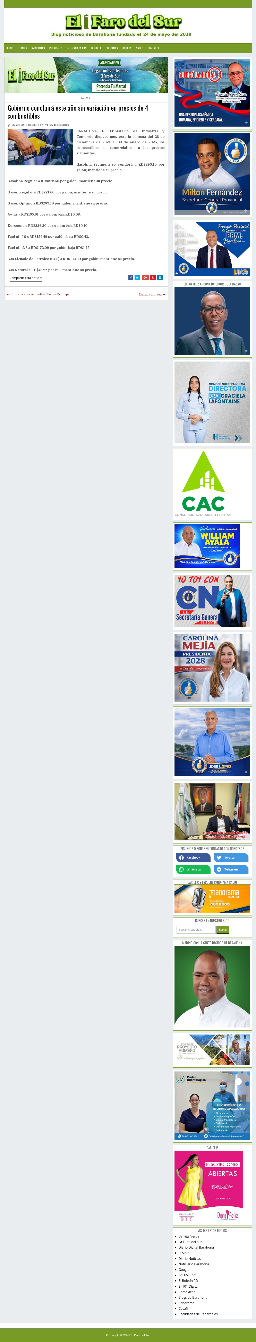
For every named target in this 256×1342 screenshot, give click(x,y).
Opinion (127, 48)
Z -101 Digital (188, 1286)
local (88, 98)
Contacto (154, 48)
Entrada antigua (150, 294)
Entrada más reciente (27, 294)
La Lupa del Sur (190, 1242)
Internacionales (77, 48)
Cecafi (183, 1308)
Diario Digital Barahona (196, 1247)
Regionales (55, 48)
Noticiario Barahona (194, 1264)
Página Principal (58, 294)
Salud (139, 48)
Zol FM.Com (188, 1275)
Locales (22, 48)
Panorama (186, 1303)
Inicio (10, 48)
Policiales (112, 48)
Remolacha (187, 1292)
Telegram (227, 869)
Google (184, 1269)
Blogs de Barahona (193, 1297)
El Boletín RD (188, 1280)
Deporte (96, 48)
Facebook (189, 857)
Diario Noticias (190, 1258)
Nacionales (38, 48)
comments (61, 125)
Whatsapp (190, 869)
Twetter (226, 857)
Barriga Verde (189, 1236)
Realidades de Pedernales (198, 1314)
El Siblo (184, 1253)
